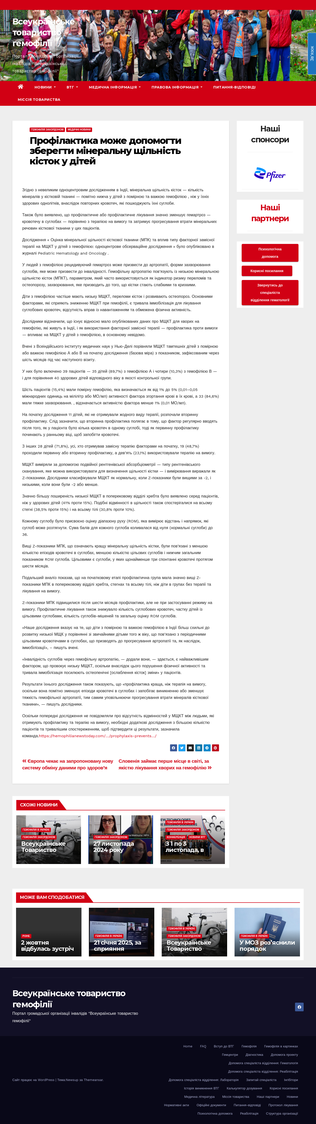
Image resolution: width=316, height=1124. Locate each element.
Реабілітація (249, 1113)
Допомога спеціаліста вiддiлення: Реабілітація (263, 1071)
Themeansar (93, 1080)
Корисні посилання (267, 271)
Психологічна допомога (269, 253)
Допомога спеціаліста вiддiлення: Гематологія (263, 1063)
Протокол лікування (283, 1105)
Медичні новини (79, 129)
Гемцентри (230, 1055)
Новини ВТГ (197, 837)
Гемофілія (249, 1046)
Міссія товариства (39, 99)
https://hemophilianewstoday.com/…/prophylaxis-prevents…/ (98, 736)
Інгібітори (291, 1080)
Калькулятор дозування (244, 1088)
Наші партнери (268, 1097)
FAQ (203, 1046)
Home (187, 1046)
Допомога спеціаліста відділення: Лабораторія (204, 1080)
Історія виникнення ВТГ (201, 1088)
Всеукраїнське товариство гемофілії (43, 32)
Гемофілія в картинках (281, 1046)
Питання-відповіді (234, 87)
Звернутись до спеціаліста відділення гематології (270, 292)
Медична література (199, 1097)
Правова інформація (177, 87)
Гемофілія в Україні (36, 829)
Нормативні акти (176, 1105)
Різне (26, 936)
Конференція (176, 837)
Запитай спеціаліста (261, 1080)
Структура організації (282, 1113)
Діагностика (254, 1055)
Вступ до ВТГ (224, 1046)
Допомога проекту (284, 1055)
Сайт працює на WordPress (34, 1080)
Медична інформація (115, 87)
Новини (45, 87)
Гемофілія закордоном (47, 129)
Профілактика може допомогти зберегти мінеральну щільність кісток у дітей (105, 151)
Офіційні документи (211, 1105)
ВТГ (72, 87)
